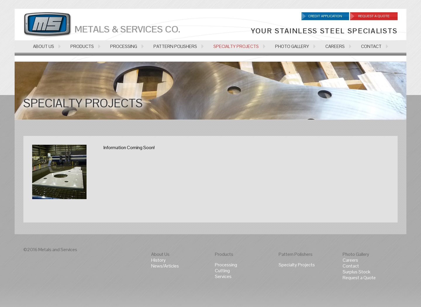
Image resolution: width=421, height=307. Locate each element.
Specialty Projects (297, 265)
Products (224, 254)
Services (223, 276)
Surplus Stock (356, 272)
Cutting (222, 271)
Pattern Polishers (296, 254)
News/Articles (165, 266)
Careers (350, 260)
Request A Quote (373, 16)
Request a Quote (359, 278)
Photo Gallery (356, 254)
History (158, 260)
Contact (351, 266)
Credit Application (325, 16)
